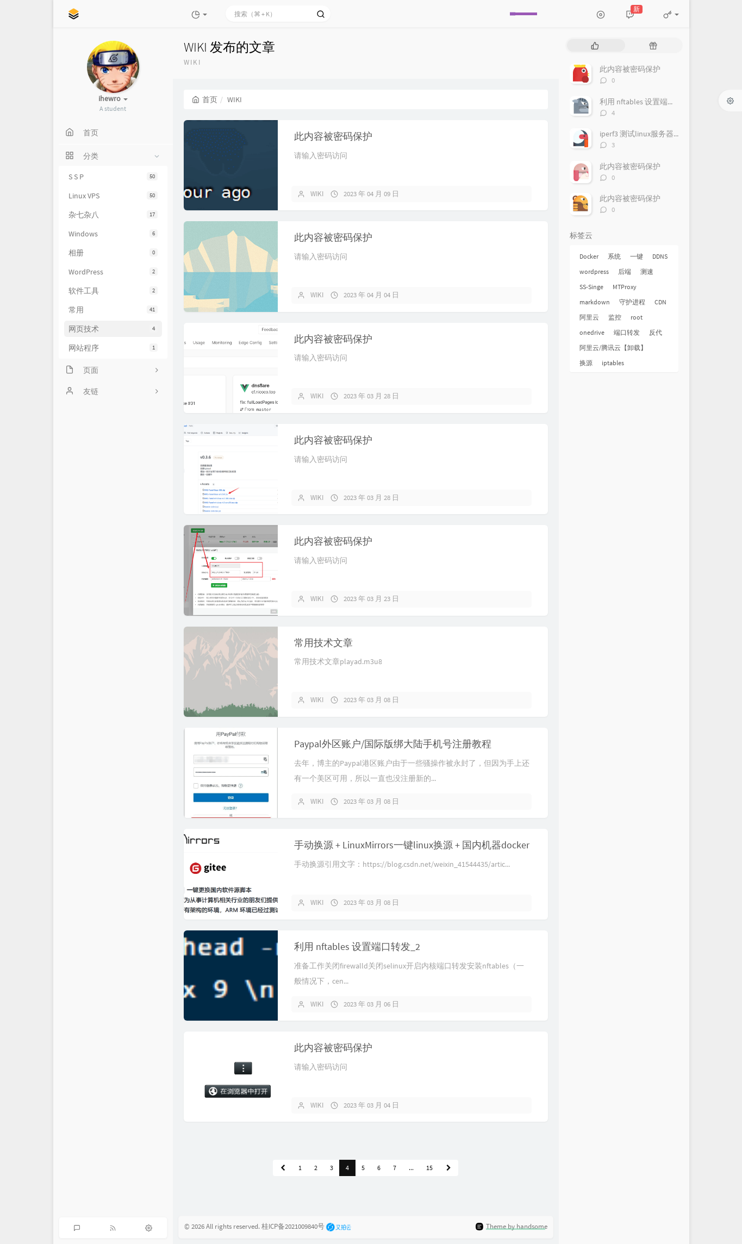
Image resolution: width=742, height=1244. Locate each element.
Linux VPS (113, 196)
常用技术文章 (323, 642)
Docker (588, 256)
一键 (636, 256)
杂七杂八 (113, 215)
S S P (113, 177)
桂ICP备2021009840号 (293, 1226)
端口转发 (627, 332)
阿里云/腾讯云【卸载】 (613, 347)
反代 (655, 332)
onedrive (591, 332)
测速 (646, 271)
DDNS (660, 256)
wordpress (594, 271)
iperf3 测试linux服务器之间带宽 (652, 134)
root (637, 317)
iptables (613, 363)
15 (429, 1168)
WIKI (316, 193)
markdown (594, 302)
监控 (614, 317)
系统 (614, 256)
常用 (113, 310)
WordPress (113, 272)
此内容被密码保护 (333, 136)
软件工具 (113, 291)
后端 (624, 271)
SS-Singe (591, 287)
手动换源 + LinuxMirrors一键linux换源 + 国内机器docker (411, 845)
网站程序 (113, 348)
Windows (113, 234)
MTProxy (625, 287)
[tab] (595, 45)
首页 (204, 99)
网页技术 (113, 329)
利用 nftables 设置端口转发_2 (357, 946)
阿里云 (589, 317)
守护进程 (632, 302)
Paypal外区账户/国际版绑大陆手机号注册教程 (392, 743)
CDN (660, 302)
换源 (586, 363)
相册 (113, 253)
